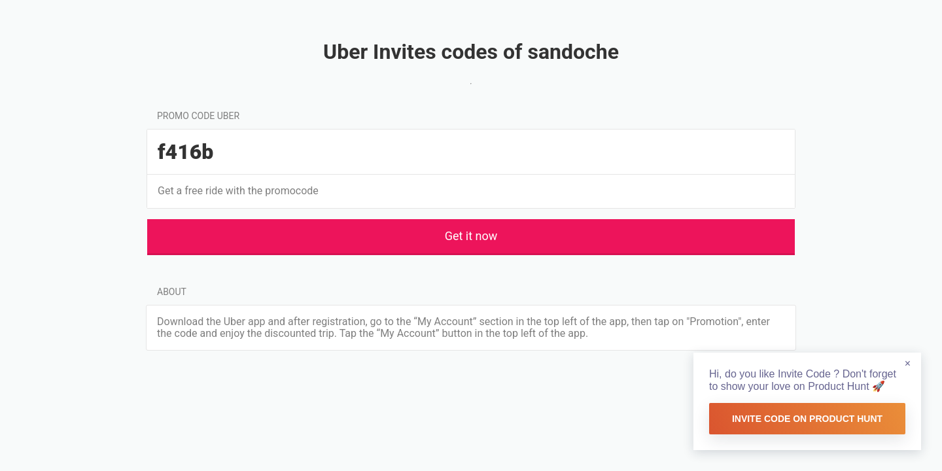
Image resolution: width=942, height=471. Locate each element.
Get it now (471, 236)
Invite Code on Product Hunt (807, 418)
